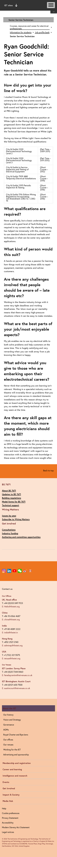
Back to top (48, 470)
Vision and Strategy (12, 719)
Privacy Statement (10, 817)
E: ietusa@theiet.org (11, 658)
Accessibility (7, 822)
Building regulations (11, 497)
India (4, 625)
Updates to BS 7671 (11, 494)
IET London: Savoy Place (14, 668)
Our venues (8, 744)
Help (4, 808)
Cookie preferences (10, 813)
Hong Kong (7, 638)
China (5, 612)
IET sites (10, 5)
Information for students (20, 32)
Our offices (8, 739)
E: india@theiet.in (10, 632)
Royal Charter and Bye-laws (15, 734)
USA (4, 651)
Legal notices (8, 832)
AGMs (6, 729)
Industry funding (10, 533)
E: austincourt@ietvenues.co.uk (16, 688)
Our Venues (6, 665)
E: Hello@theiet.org (11, 606)
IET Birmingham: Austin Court (16, 681)
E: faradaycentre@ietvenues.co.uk (17, 675)
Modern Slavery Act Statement (15, 827)
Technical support (10, 505)
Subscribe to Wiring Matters (16, 519)
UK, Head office (9, 599)
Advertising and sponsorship (16, 754)
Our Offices (6, 596)
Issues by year (9, 515)
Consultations (9, 529)
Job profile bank (42, 32)
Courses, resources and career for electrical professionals (29, 27)
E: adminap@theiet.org (12, 645)
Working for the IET (12, 749)
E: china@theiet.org (11, 619)
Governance (8, 724)
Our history (8, 714)
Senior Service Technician (21, 19)
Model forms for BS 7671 (13, 501)
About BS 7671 (9, 490)
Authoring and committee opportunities (21, 537)
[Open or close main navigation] (51, 5)
